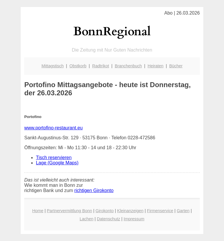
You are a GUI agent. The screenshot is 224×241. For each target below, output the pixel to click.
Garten (183, 210)
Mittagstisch (52, 66)
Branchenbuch (128, 66)
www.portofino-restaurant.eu (53, 127)
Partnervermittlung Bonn (69, 210)
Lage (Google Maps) (57, 162)
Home (37, 210)
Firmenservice (160, 210)
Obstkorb (77, 66)
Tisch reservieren (53, 157)
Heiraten (155, 66)
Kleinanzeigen (130, 210)
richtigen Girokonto (93, 190)
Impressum (134, 219)
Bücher (176, 66)
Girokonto (104, 210)
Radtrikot (100, 66)
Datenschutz (108, 219)
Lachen (86, 219)
